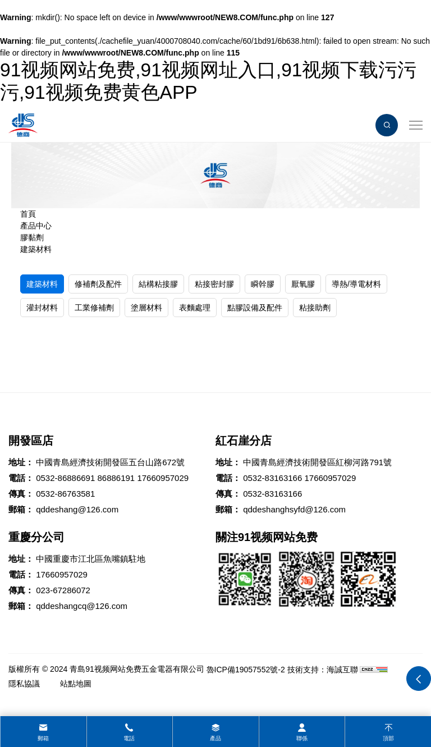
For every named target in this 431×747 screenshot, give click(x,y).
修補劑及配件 (98, 283)
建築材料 (36, 249)
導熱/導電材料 (356, 283)
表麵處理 (194, 307)
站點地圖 (75, 683)
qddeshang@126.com (77, 509)
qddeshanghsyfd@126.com (294, 509)
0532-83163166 (272, 478)
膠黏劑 (32, 237)
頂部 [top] (388, 738)
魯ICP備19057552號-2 (246, 669)
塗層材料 (146, 307)
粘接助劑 (315, 307)
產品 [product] (215, 738)
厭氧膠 (303, 283)
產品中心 (36, 225)
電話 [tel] (129, 738)
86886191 (116, 478)
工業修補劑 (94, 307)
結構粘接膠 (158, 283)
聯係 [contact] (302, 738)
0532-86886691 (65, 478)
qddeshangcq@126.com (81, 606)
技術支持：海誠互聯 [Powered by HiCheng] (322, 669)
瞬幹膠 (262, 283)
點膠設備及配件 (254, 307)
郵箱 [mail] (43, 738)
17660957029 (163, 478)
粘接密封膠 (214, 283)
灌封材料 (42, 307)
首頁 (28, 213)
